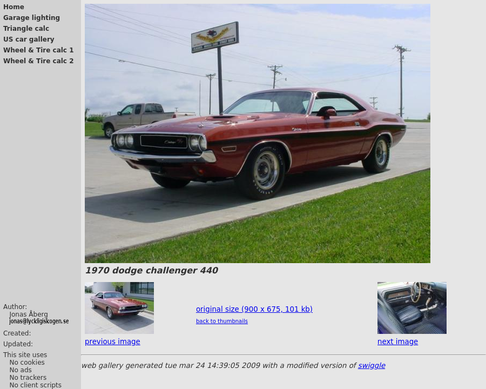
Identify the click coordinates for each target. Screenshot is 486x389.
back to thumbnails (222, 321)
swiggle (371, 365)
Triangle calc (26, 28)
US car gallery (29, 39)
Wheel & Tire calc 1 (38, 50)
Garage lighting (31, 18)
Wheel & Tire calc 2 (38, 61)
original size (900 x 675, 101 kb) (254, 309)
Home (13, 7)
